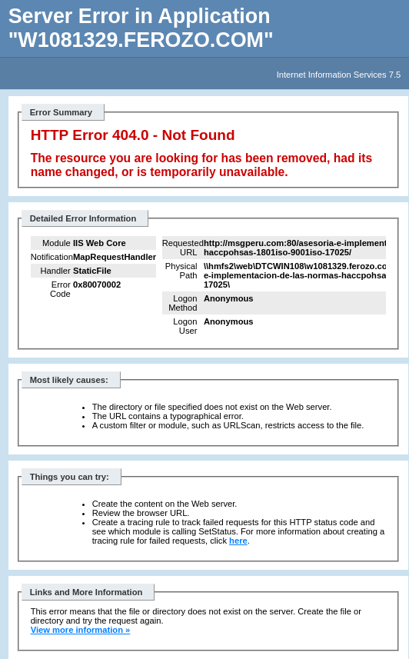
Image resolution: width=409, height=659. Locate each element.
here (238, 540)
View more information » (81, 629)
